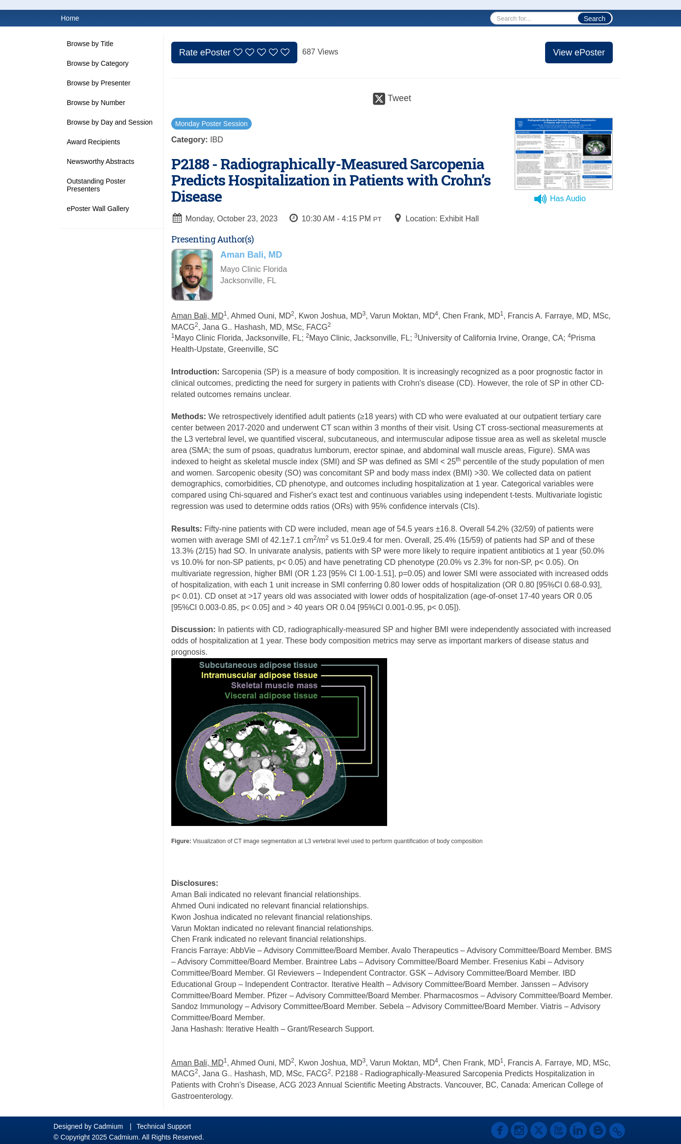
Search (594, 19)
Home (70, 18)
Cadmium (108, 1126)
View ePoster (579, 52)
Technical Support (163, 1126)
